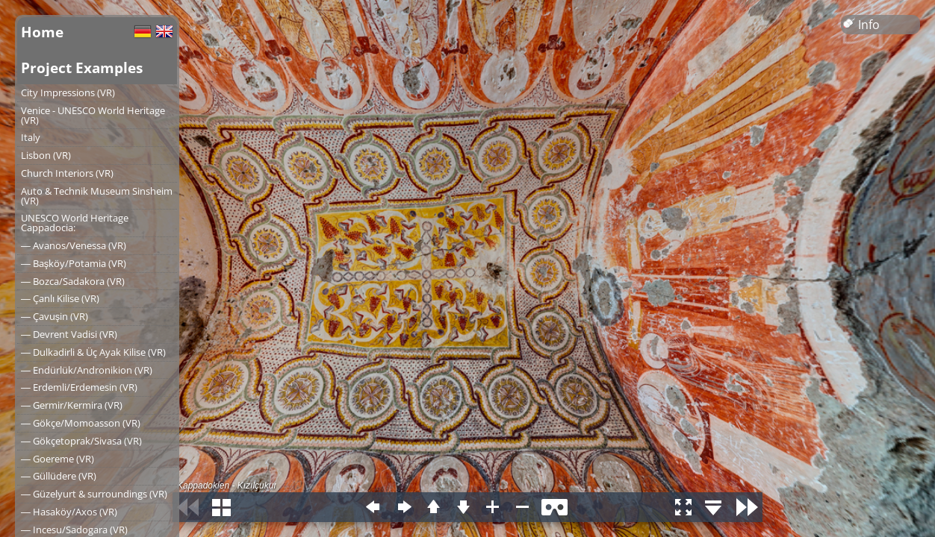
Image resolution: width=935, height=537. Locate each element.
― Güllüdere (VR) (58, 476)
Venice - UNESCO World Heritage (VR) (93, 115)
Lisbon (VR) (46, 155)
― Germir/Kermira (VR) (71, 405)
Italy (30, 137)
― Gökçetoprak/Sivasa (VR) (81, 441)
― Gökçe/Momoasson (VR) (80, 423)
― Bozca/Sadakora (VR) (73, 281)
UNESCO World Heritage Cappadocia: (74, 222)
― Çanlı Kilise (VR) (60, 298)
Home (42, 32)
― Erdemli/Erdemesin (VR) (79, 387)
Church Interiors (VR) (67, 173)
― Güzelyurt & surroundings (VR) (94, 493)
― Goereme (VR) (57, 458)
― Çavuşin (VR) (54, 316)
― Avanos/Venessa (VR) (73, 245)
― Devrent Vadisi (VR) (69, 334)
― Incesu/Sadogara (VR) (74, 529)
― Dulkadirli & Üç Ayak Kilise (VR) (93, 352)
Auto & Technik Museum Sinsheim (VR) (97, 195)
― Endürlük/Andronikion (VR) (86, 370)
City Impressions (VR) (68, 92)
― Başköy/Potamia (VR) (73, 263)
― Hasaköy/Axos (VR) (69, 511)
